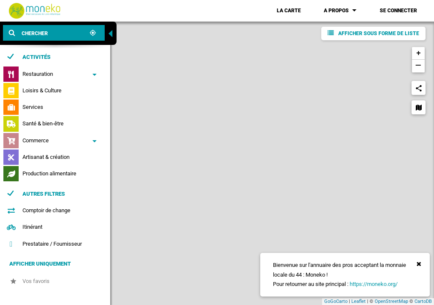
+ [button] (418, 53)
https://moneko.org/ (374, 284)
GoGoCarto (336, 301)
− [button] (418, 66)
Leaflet (358, 301)
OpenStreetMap (391, 301)
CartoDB (423, 301)
